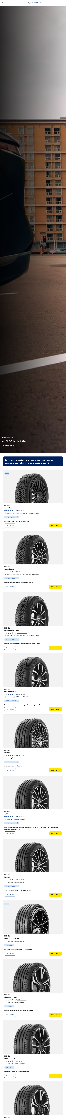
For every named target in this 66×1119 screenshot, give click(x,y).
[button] (15, 510)
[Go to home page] (34, 2)
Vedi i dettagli (10, 525)
